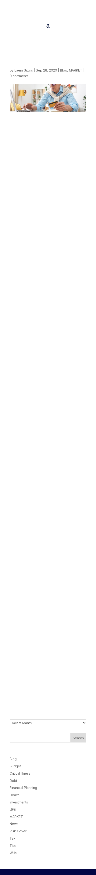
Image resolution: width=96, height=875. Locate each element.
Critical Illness (20, 773)
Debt (13, 781)
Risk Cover (18, 831)
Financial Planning (23, 788)
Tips (13, 846)
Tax (12, 838)
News (14, 824)
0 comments (19, 76)
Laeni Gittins (24, 70)
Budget (15, 766)
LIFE (13, 809)
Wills (13, 853)
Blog (63, 70)
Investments (19, 802)
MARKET (75, 70)
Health (14, 795)
